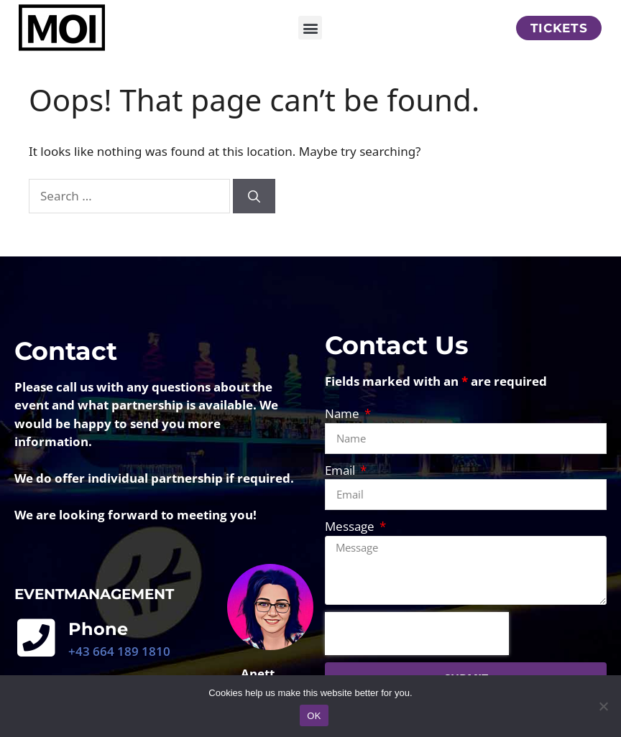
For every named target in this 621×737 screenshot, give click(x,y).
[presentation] (417, 650)
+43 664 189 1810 (119, 667)
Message (351, 542)
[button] (310, 28)
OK (314, 715)
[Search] (254, 212)
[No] (603, 706)
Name (343, 430)
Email (341, 486)
